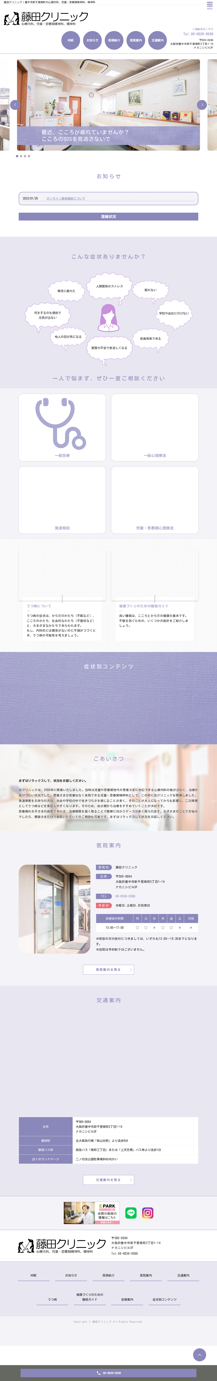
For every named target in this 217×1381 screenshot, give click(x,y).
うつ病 (52, 1334)
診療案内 (127, 1334)
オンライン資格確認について (65, 198)
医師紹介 (114, 40)
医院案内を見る (108, 1004)
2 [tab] (21, 156)
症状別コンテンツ (165, 1334)
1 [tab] (17, 156)
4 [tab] (29, 156)
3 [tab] (25, 156)
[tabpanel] (108, 105)
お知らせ (92, 40)
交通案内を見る (108, 1215)
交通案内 (157, 40)
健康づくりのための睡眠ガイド (89, 1332)
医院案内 (136, 40)
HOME (71, 40)
